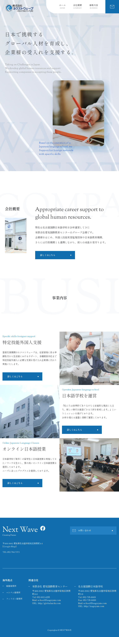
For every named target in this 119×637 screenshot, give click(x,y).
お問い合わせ (84, 530)
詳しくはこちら (47, 255)
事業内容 (93, 7)
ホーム (62, 7)
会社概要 (77, 7)
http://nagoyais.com (94, 606)
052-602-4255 (43, 597)
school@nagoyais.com (49, 600)
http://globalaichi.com (49, 603)
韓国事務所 (11, 586)
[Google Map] (9, 546)
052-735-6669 (89, 597)
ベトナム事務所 (13, 592)
